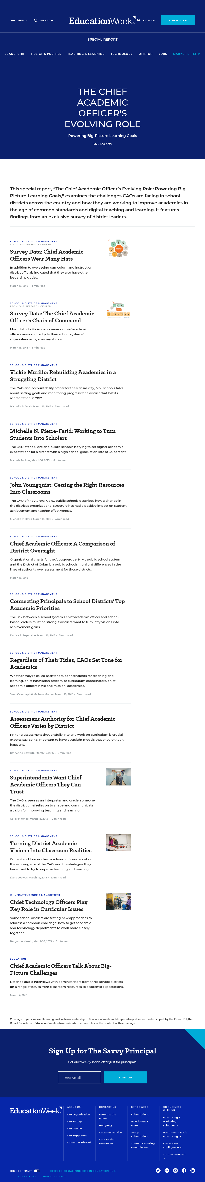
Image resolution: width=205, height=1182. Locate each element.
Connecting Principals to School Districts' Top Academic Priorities (67, 605)
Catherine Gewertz (22, 752)
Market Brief (186, 53)
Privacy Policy (54, 1176)
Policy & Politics (46, 53)
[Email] (79, 1077)
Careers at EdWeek (79, 1142)
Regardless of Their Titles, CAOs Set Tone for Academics (66, 663)
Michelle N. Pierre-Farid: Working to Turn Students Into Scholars (63, 435)
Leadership (15, 53)
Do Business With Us (172, 1108)
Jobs (163, 53)
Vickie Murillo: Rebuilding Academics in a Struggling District (63, 376)
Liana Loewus (19, 877)
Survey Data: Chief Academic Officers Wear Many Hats (46, 255)
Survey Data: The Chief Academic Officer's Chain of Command (52, 317)
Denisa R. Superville (23, 635)
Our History (74, 1121)
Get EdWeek (139, 1107)
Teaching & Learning (86, 53)
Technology (122, 53)
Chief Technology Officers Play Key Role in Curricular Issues (48, 906)
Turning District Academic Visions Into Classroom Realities (50, 847)
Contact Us (107, 1107)
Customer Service (110, 1132)
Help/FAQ (105, 1125)
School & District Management (33, 241)
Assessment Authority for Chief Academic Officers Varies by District (62, 722)
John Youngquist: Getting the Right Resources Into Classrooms (67, 488)
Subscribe (178, 20)
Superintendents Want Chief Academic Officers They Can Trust (46, 784)
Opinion (146, 53)
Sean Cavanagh (20, 694)
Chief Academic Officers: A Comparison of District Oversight (62, 547)
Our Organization (78, 1114)
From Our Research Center (30, 244)
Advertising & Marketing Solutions (171, 1121)
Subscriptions (140, 1114)
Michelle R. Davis (21, 406)
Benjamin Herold (21, 941)
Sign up (125, 1077)
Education (18, 958)
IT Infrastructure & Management (35, 895)
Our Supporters (77, 1135)
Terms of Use (26, 1176)
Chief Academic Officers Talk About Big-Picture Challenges (61, 969)
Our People (74, 1128)
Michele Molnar (20, 460)
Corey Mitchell (19, 818)
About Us (74, 1107)
